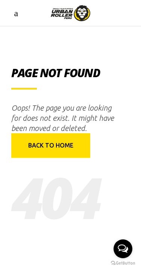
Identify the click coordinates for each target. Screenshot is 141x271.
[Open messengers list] (123, 248)
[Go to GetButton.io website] (123, 263)
